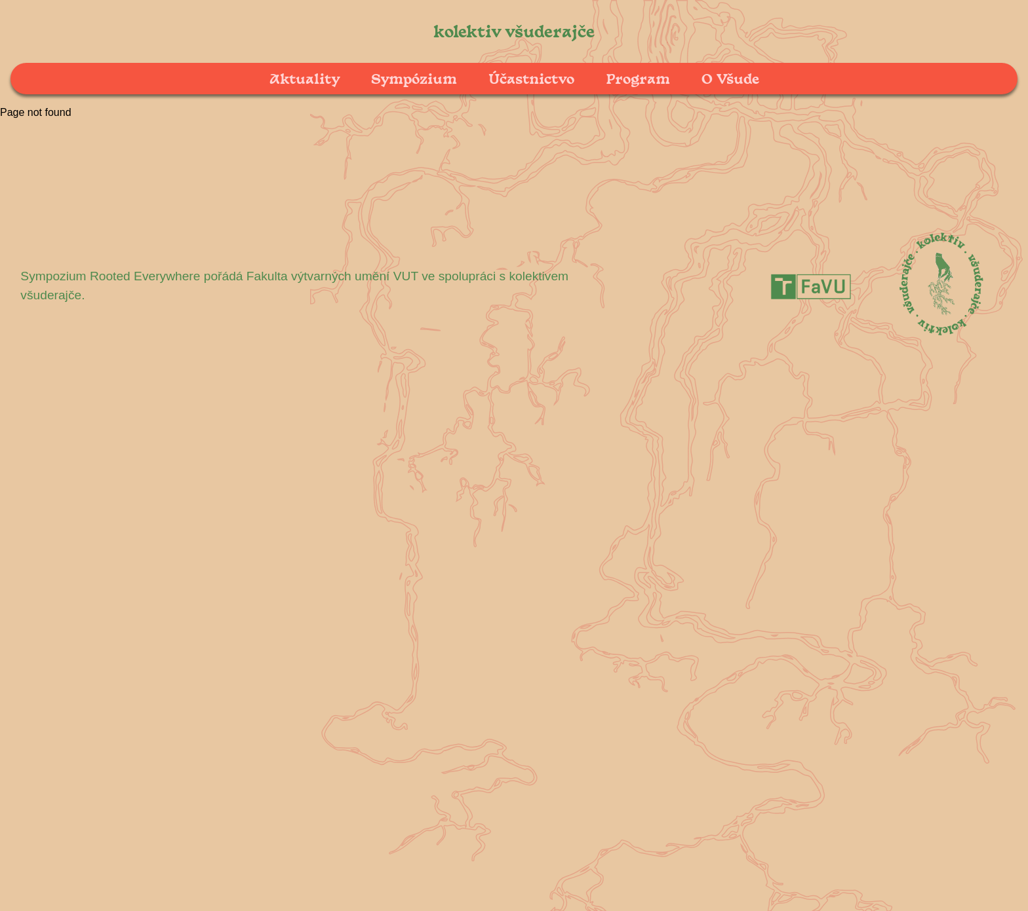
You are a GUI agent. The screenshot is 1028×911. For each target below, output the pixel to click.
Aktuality (304, 78)
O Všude (730, 78)
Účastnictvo (531, 78)
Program (638, 78)
